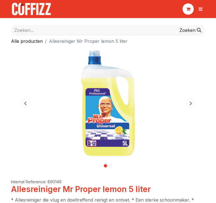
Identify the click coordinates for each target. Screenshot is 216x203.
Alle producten (27, 41)
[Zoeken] (190, 30)
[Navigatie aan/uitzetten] (200, 9)
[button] (25, 103)
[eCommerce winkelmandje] (188, 9)
